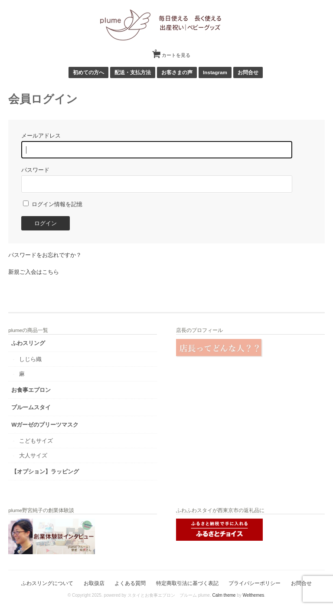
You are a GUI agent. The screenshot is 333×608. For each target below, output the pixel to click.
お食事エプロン (31, 390)
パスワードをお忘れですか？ (45, 255)
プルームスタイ (31, 407)
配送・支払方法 (132, 72)
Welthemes (253, 595)
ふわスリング (28, 343)
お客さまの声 (177, 72)
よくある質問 (130, 583)
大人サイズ (33, 455)
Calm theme (223, 595)
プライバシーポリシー (255, 583)
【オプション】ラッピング (45, 471)
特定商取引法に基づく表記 (187, 583)
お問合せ (248, 72)
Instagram (215, 72)
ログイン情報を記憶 (52, 204)
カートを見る (172, 52)
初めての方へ (88, 72)
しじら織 (30, 359)
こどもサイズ (36, 440)
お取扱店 (94, 583)
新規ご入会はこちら (33, 272)
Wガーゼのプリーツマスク (44, 424)
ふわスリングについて (47, 583)
